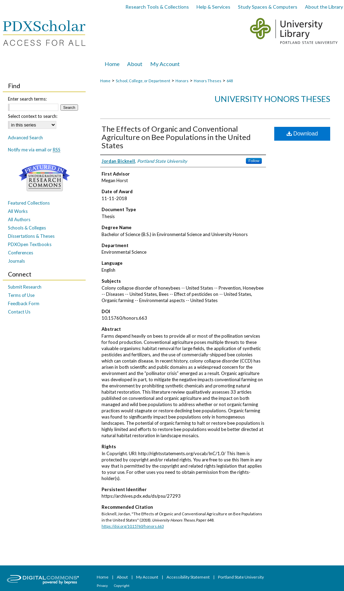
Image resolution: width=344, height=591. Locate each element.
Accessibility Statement (188, 577)
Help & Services (213, 7)
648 (230, 80)
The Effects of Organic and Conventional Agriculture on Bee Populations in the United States (176, 137)
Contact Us (19, 312)
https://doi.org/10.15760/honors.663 (133, 526)
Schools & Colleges (27, 228)
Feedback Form (23, 303)
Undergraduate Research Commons (44, 177)
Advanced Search (25, 137)
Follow (253, 161)
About (122, 577)
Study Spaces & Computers (267, 7)
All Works (18, 211)
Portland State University (241, 577)
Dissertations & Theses (31, 236)
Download (302, 134)
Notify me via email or (34, 149)
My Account (147, 577)
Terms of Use (21, 295)
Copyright (122, 585)
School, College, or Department (143, 80)
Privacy (102, 585)
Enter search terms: (27, 99)
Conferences (20, 252)
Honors (182, 80)
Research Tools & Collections (157, 7)
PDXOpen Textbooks (29, 244)
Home (105, 80)
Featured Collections (29, 203)
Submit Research (24, 287)
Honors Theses (207, 80)
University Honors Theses (272, 99)
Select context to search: (32, 116)
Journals (16, 261)
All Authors (19, 219)
